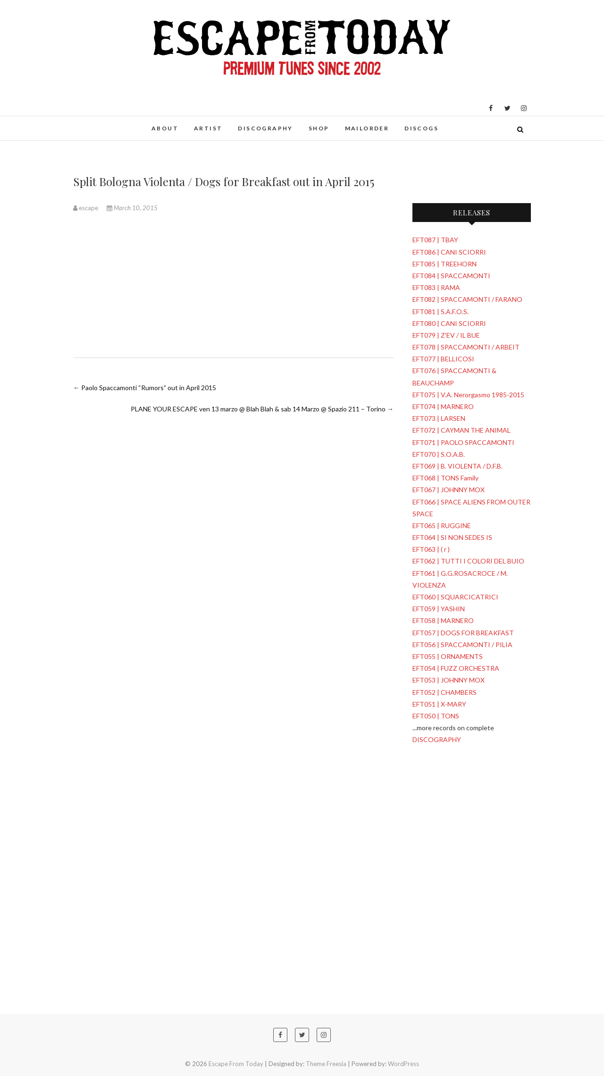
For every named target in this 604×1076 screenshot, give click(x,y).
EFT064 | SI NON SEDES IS (452, 537)
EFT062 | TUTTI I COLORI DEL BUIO (468, 561)
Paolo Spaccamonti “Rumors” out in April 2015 (144, 388)
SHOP (319, 128)
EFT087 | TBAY (435, 240)
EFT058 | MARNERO (443, 620)
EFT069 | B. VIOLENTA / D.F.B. (457, 466)
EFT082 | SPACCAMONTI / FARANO (467, 299)
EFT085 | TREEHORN (444, 264)
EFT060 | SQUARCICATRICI (455, 597)
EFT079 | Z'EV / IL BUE (446, 335)
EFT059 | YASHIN (438, 609)
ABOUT (164, 128)
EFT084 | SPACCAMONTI (451, 276)
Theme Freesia (326, 1063)
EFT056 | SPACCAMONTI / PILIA (462, 644)
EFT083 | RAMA (436, 287)
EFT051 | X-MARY (439, 704)
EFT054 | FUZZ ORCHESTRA (455, 668)
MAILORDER (367, 128)
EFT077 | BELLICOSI (443, 359)
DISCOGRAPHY (265, 128)
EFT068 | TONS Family (445, 478)
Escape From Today (236, 1063)
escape (86, 208)
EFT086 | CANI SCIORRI (449, 252)
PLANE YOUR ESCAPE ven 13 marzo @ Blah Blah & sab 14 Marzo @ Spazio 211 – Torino (262, 409)
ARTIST (208, 128)
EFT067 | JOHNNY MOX (448, 490)
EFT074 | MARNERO (443, 406)
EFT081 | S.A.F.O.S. (440, 311)
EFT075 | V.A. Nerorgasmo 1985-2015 (468, 395)
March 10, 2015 (132, 208)
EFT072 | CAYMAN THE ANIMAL (461, 430)
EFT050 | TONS (435, 716)
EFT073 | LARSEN (438, 418)
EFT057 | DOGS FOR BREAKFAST (463, 633)
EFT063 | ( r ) (431, 549)
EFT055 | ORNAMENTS (447, 656)
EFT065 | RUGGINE (441, 525)
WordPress (403, 1063)
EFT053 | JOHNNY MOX (448, 680)
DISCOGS (421, 128)
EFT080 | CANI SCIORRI (449, 323)
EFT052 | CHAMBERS (444, 692)
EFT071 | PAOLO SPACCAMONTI (463, 442)
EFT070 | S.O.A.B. (438, 454)
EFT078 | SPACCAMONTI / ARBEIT (466, 347)
